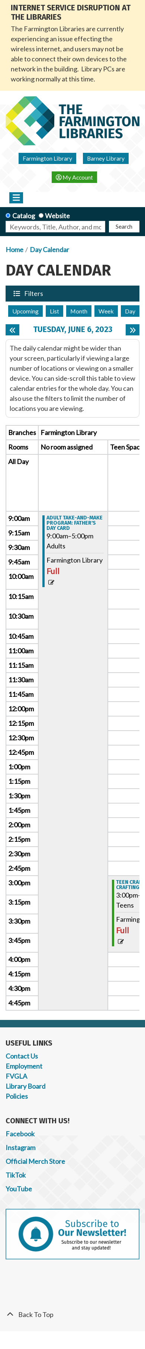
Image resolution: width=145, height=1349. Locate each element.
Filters (34, 293)
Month (78, 311)
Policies (17, 1096)
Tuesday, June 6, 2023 (72, 329)
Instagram (20, 1147)
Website (57, 216)
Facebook (20, 1134)
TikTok (16, 1175)
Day (130, 311)
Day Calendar (49, 249)
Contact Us (22, 1056)
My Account (74, 177)
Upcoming (25, 311)
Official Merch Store (35, 1161)
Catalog (23, 216)
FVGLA (16, 1076)
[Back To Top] (72, 1314)
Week (106, 311)
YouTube (19, 1189)
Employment (24, 1066)
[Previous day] (12, 329)
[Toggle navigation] (16, 197)
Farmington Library (47, 158)
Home (14, 249)
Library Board (25, 1086)
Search (124, 226)
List (54, 311)
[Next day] (132, 329)
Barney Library (106, 158)
